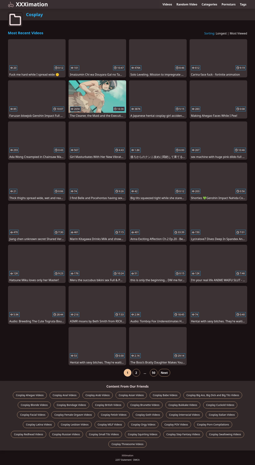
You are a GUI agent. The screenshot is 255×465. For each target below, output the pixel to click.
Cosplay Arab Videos (98, 395)
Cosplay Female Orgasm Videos (73, 414)
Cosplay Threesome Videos (127, 444)
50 (153, 373)
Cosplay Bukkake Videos (183, 405)
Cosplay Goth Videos (148, 414)
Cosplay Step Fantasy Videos (183, 434)
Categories (209, 4)
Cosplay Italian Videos (222, 414)
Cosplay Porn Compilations (213, 424)
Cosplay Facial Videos (32, 414)
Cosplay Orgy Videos (143, 424)
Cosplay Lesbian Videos (75, 424)
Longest (221, 33)
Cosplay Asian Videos (131, 395)
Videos (167, 4)
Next (164, 373)
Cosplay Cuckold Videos (220, 405)
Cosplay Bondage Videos (71, 405)
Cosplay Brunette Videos (144, 405)
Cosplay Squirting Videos (142, 434)
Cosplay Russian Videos (66, 434)
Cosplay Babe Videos (165, 395)
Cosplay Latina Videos (39, 424)
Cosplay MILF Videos (110, 424)
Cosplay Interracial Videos (184, 414)
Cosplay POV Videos (176, 424)
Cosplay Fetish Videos (114, 414)
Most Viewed (238, 33)
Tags (243, 4)
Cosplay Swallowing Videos (225, 434)
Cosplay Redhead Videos (28, 434)
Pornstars (229, 4)
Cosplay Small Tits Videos (104, 434)
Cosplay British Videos (108, 405)
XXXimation (28, 4)
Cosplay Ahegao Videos (30, 395)
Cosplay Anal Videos (64, 395)
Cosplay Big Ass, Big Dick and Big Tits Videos (212, 395)
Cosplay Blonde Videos (34, 405)
